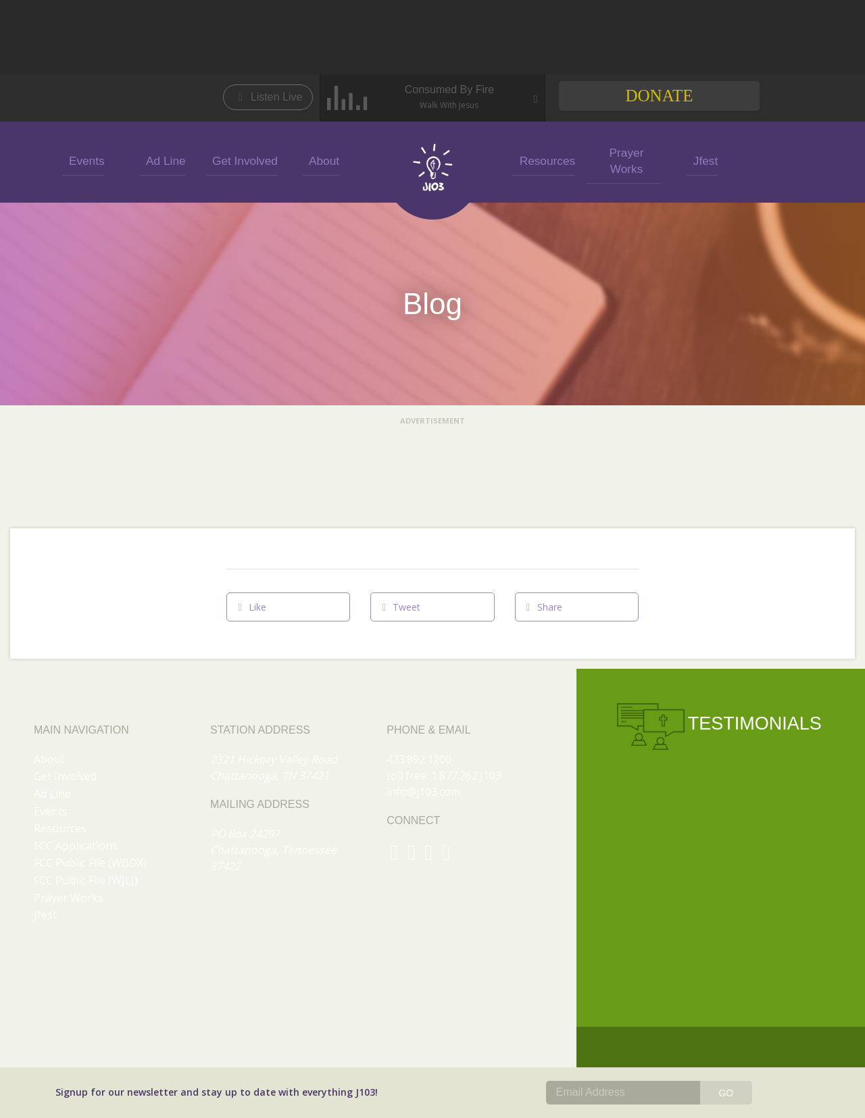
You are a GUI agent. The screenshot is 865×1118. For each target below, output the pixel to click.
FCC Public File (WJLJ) (86, 880)
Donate (659, 95)
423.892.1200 (419, 759)
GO (725, 1093)
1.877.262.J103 (466, 775)
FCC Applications (76, 845)
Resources (544, 160)
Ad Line (163, 160)
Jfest (702, 160)
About (321, 160)
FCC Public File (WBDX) (90, 862)
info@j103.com (423, 791)
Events (83, 160)
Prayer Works (623, 160)
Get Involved (242, 160)
